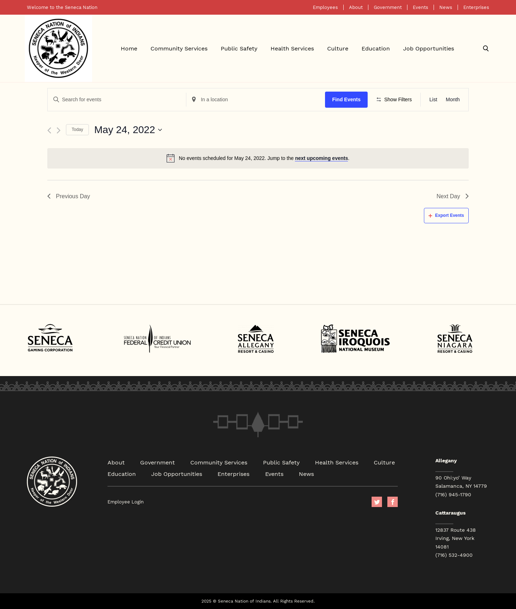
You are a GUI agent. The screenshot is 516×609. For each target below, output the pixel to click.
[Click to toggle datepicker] (128, 130)
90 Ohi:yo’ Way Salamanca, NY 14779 (461, 481)
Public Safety (239, 48)
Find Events (346, 99)
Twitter (377, 502)
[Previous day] (49, 130)
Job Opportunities (428, 48)
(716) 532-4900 (454, 555)
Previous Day (68, 196)
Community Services (178, 48)
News (445, 7)
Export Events (446, 215)
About (356, 7)
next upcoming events (321, 158)
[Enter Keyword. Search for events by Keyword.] (117, 99)
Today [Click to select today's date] (77, 129)
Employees (325, 7)
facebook (392, 502)
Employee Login (126, 502)
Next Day (452, 196)
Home (129, 48)
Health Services (292, 48)
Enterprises (476, 7)
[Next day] (59, 130)
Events (420, 7)
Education (376, 48)
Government (388, 7)
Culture (337, 48)
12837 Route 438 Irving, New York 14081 (455, 538)
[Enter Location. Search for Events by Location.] (255, 99)
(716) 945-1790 (453, 494)
